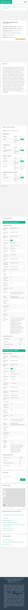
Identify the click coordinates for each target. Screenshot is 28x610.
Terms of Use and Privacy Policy (14, 583)
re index (18, 6)
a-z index (10, 6)
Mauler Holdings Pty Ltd (8, 520)
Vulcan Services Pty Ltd (8, 528)
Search (22, 479)
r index (14, 6)
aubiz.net (5, 6)
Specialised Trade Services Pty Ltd (10, 522)
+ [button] (4, 490)
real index (5, 8)
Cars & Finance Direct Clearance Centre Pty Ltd (13, 542)
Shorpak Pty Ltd (6, 518)
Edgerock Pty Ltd (6, 544)
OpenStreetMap (18, 506)
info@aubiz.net (16, 581)
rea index (23, 6)
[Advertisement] (14, 15)
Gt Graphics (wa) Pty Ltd (8, 539)
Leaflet (8, 506)
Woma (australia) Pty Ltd (8, 530)
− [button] (4, 492)
